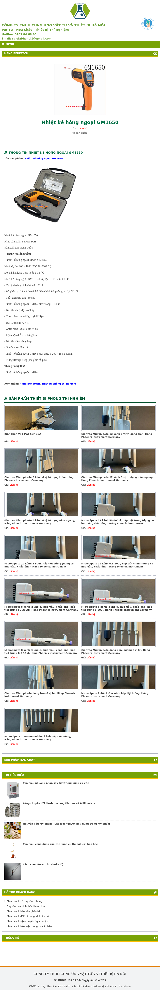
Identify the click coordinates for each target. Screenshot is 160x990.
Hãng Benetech (30, 383)
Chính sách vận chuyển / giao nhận (26, 921)
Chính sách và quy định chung (23, 901)
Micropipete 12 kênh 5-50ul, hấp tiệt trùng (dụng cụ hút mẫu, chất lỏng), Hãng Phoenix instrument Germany (39, 566)
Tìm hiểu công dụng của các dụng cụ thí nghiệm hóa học (60, 844)
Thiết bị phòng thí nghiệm (59, 383)
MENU (8, 44)
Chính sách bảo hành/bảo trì (22, 911)
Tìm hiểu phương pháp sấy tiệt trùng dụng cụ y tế (56, 783)
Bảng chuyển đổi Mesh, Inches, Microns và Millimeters (59, 803)
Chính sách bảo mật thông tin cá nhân (28, 926)
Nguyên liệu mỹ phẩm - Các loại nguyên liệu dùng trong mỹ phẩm (66, 823)
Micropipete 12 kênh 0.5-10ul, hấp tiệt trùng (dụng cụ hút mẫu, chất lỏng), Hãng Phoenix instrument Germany (117, 566)
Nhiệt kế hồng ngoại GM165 (20, 279)
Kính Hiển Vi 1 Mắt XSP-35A (22, 434)
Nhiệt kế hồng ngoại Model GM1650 (26, 259)
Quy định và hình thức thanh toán (25, 906)
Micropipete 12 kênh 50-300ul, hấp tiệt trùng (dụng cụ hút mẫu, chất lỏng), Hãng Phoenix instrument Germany (117, 523)
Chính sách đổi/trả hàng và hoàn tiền (27, 916)
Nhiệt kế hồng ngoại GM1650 (43, 158)
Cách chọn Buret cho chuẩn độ (43, 864)
